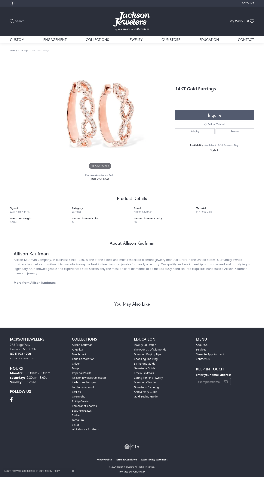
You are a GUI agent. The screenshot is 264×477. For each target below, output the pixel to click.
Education (209, 39)
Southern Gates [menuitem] (82, 410)
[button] (247, 3)
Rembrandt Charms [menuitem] (84, 406)
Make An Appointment (210, 354)
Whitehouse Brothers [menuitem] (85, 429)
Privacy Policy (104, 459)
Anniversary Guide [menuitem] (145, 392)
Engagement (55, 39)
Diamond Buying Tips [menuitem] (147, 354)
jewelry (13, 50)
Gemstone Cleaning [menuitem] (146, 387)
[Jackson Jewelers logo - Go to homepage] (132, 21)
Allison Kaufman (143, 211)
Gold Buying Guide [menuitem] (146, 396)
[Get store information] (22, 358)
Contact (246, 39)
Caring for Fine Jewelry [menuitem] (148, 377)
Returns (235, 131)
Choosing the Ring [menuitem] (146, 359)
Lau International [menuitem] (83, 387)
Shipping (194, 131)
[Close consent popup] (73, 471)
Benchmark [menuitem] (79, 354)
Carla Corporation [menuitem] (83, 359)
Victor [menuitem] (75, 424)
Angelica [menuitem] (77, 349)
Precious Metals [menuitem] (144, 373)
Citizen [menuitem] (76, 363)
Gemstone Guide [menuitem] (144, 368)
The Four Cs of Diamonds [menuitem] (150, 349)
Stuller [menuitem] (76, 415)
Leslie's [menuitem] (76, 392)
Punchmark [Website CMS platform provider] (139, 471)
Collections (97, 39)
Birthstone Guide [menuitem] (144, 363)
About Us (201, 345)
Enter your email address (213, 375)
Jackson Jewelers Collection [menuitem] (89, 377)
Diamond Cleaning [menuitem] (145, 382)
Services (201, 349)
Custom (17, 39)
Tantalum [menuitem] (78, 420)
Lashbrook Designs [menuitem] (84, 382)
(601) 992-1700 (99, 179)
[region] (100, 114)
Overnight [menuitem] (78, 396)
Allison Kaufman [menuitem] (82, 345)
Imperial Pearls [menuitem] (81, 373)
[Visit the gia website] (132, 446)
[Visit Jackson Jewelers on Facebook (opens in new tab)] (12, 3)
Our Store (170, 39)
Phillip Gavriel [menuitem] (80, 401)
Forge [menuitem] (75, 368)
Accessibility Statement (154, 459)
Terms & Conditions (126, 459)
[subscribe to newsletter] (226, 381)
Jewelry (135, 39)
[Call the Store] (20, 354)
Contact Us (203, 359)
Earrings (24, 50)
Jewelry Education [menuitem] (145, 345)
